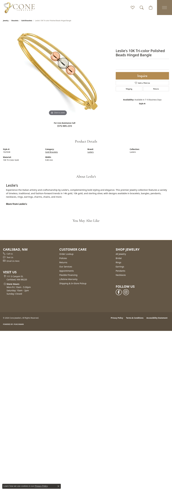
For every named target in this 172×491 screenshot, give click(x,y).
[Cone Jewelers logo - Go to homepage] (19, 7)
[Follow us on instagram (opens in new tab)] (126, 292)
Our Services (65, 266)
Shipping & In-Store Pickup (72, 283)
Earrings (120, 266)
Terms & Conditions (134, 318)
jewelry (6, 21)
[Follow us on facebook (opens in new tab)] (119, 292)
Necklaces (121, 275)
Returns (156, 88)
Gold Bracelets (26, 21)
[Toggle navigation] (164, 7)
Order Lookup (66, 254)
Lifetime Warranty (68, 279)
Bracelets (15, 21)
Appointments (66, 270)
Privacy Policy (117, 318)
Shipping (129, 88)
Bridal (119, 258)
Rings (118, 262)
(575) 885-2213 (64, 126)
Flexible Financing (68, 275)
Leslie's (91, 152)
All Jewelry (121, 254)
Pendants (120, 270)
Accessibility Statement (156, 318)
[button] (132, 8)
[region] (58, 71)
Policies (63, 258)
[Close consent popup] (58, 486)
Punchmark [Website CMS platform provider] (19, 324)
